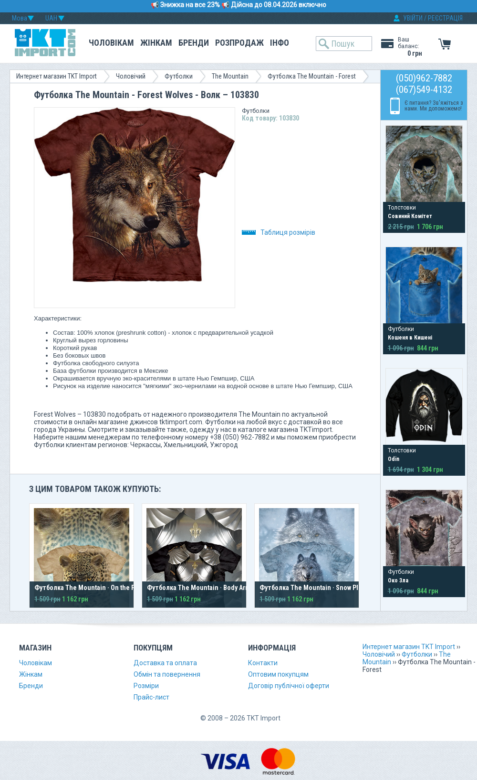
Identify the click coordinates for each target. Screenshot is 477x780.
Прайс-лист (151, 697)
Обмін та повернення (167, 674)
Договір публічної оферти (288, 686)
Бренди (193, 43)
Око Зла (398, 580)
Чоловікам (111, 43)
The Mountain (230, 76)
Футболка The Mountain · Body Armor (202, 587)
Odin (393, 459)
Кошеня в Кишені (410, 337)
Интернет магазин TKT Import (56, 76)
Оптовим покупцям (278, 674)
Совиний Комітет (410, 216)
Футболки (179, 76)
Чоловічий (130, 76)
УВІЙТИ (413, 18)
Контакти (263, 663)
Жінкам (156, 43)
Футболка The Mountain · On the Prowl (90, 587)
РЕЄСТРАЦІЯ (445, 18)
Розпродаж (239, 43)
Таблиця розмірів (278, 232)
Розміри (146, 686)
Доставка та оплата (165, 663)
